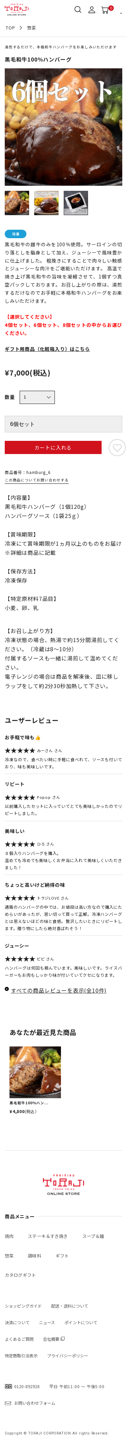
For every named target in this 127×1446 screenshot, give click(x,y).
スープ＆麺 (93, 1236)
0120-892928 (27, 1386)
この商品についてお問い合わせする (37, 479)
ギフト (62, 1255)
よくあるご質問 (19, 1339)
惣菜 (31, 28)
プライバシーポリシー (67, 1356)
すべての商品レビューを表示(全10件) (59, 990)
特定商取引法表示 (21, 1356)
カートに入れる (53, 447)
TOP (10, 28)
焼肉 (9, 1236)
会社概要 (51, 1339)
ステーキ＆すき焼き (48, 1236)
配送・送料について (69, 1306)
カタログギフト (20, 1275)
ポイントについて (80, 1322)
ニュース (47, 1322)
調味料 (34, 1255)
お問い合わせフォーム (34, 1403)
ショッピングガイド (23, 1306)
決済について (17, 1322)
